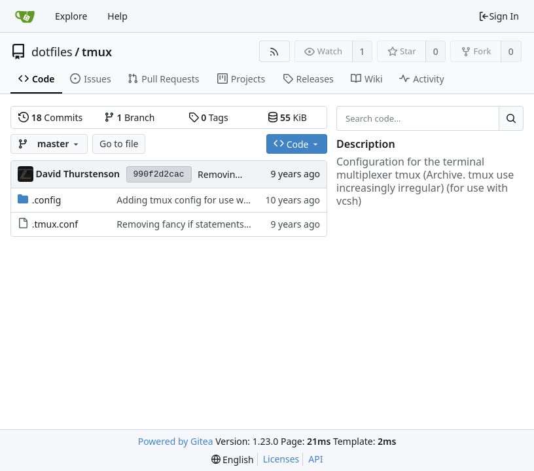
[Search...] (511, 118)
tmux (97, 51)
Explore (71, 16)
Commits (50, 117)
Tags (208, 117)
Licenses (281, 459)
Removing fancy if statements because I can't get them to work (251, 224)
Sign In (498, 16)
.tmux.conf (55, 224)
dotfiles (52, 51)
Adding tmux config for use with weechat (204, 200)
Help (117, 16)
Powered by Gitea (175, 441)
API (315, 459)
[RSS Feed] (274, 51)
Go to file (118, 143)
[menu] (232, 459)
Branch (129, 117)
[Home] (25, 16)
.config (47, 200)
